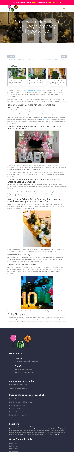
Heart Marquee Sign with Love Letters (21, 402)
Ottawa (47, 432)
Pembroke (53, 432)
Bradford (11, 432)
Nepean (15, 434)
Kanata (58, 432)
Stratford (18, 432)
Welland (29, 432)
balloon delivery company (31, 90)
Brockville (35, 434)
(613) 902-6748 (29, 373)
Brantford (41, 432)
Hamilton (47, 429)
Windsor (34, 432)
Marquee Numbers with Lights (19, 415)
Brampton (61, 430)
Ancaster (15, 430)
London (23, 432)
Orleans (46, 434)
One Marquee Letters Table (18, 388)
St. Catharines (55, 429)
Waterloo (47, 430)
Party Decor (46, 119)
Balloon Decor (13, 446)
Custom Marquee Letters (17, 399)
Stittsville (20, 434)
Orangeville (34, 430)
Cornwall (40, 434)
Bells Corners (27, 434)
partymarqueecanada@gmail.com (27, 361)
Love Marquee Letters (16, 408)
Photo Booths (13, 449)
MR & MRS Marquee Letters (18, 412)
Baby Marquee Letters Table (18, 385)
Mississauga (54, 430)
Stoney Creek (22, 430)
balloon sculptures (50, 194)
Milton (29, 430)
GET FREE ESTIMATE (55, 2)
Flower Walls (13, 443)
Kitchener (41, 430)
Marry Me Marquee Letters (17, 405)
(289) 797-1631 (27, 369)
